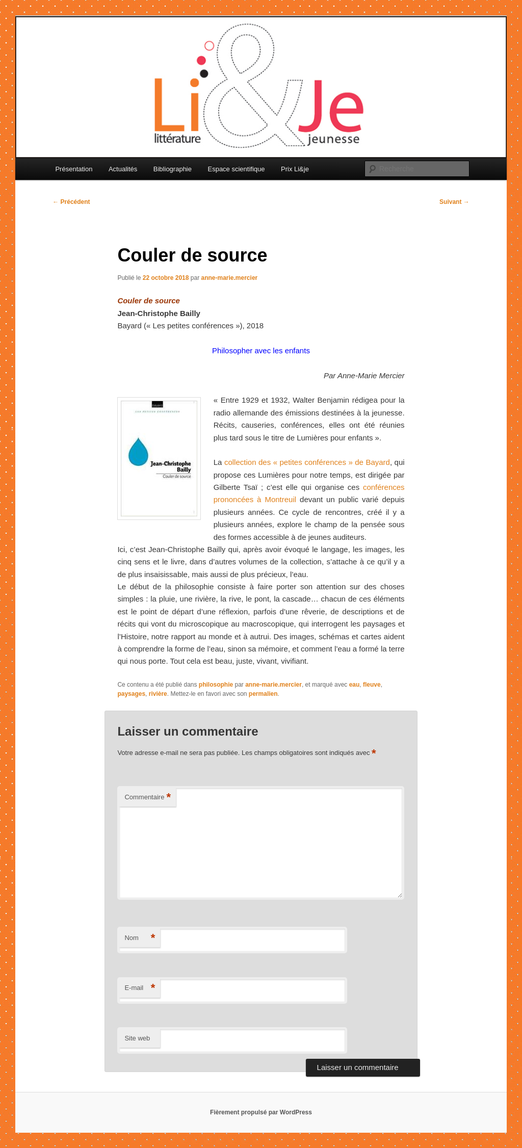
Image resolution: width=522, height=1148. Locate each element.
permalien (263, 693)
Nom (139, 938)
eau (354, 684)
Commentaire (147, 797)
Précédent (71, 201)
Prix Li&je (295, 169)
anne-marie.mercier (229, 277)
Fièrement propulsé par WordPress (261, 1112)
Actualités (123, 169)
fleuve (372, 684)
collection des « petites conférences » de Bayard (307, 462)
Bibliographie (172, 169)
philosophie (216, 684)
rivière (158, 693)
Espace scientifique (236, 169)
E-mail (139, 988)
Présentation (73, 169)
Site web (137, 1038)
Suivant (454, 201)
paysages (131, 693)
